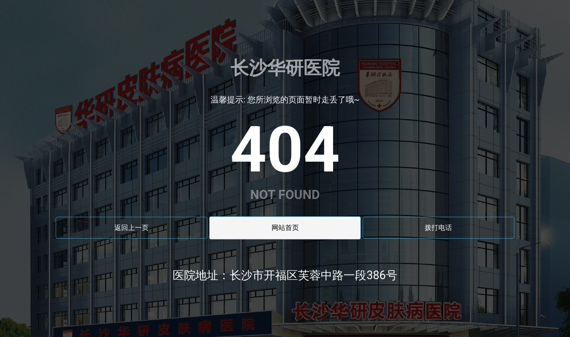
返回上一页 (131, 228)
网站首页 (285, 228)
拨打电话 (438, 228)
